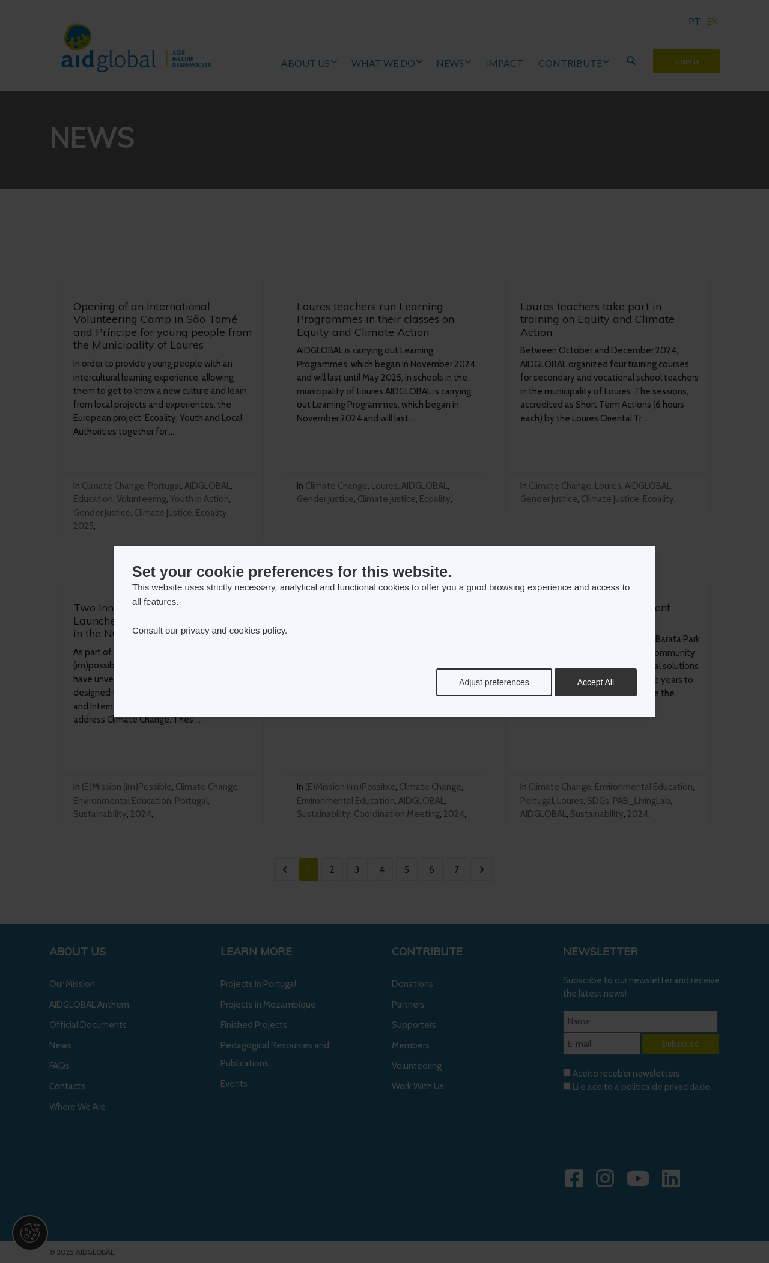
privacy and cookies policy (233, 630)
